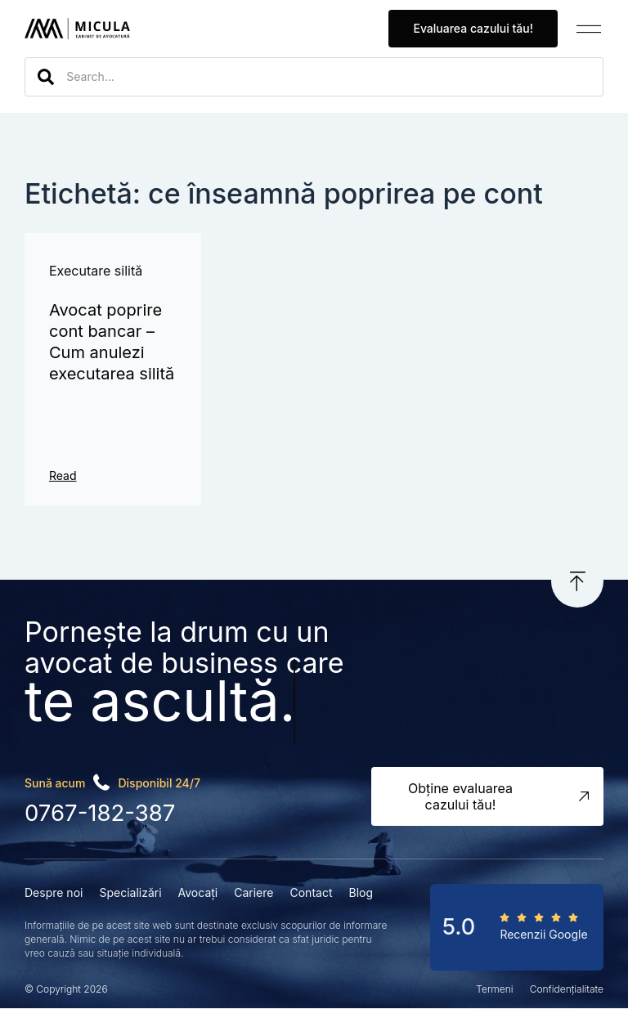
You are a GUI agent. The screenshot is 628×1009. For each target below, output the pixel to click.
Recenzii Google (543, 934)
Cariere (253, 892)
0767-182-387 (99, 813)
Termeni (494, 989)
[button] (588, 29)
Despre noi (54, 892)
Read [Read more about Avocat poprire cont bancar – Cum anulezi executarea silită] (63, 475)
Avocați (198, 892)
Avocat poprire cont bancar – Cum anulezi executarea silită (111, 341)
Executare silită (95, 270)
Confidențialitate (566, 989)
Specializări (130, 892)
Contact (310, 892)
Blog (360, 892)
